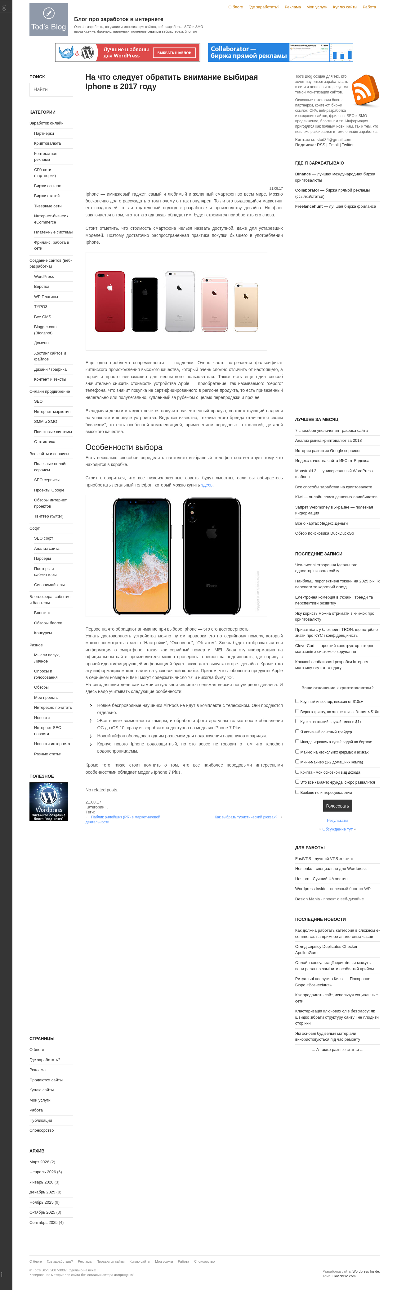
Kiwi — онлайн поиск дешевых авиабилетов (336, 497)
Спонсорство (41, 1130)
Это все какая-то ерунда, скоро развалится (337, 782)
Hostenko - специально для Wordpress (331, 868)
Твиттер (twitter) (49, 516)
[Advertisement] (184, 139)
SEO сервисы (47, 480)
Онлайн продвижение (49, 391)
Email (333, 145)
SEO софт (43, 538)
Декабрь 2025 (42, 1192)
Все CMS (42, 317)
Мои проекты (46, 697)
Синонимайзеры (49, 584)
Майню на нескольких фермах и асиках (334, 752)
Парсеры (42, 558)
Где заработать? (263, 7)
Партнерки (44, 133)
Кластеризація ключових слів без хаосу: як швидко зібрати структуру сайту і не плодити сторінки (337, 1017)
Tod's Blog (48, 19)
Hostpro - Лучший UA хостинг (322, 878)
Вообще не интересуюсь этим (326, 792)
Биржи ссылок (47, 185)
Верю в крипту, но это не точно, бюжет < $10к (339, 712)
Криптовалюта (47, 143)
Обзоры (41, 687)
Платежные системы (53, 232)
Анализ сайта (47, 548)
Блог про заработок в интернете (118, 19)
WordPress (44, 276)
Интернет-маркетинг (53, 411)
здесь (206, 484)
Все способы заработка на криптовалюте (333, 487)
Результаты (337, 820)
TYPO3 (40, 306)
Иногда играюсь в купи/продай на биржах (336, 742)
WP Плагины (46, 296)
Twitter (348, 145)
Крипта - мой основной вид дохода (330, 772)
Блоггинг (42, 612)
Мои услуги (317, 7)
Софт (34, 528)
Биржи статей (47, 195)
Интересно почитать (53, 707)
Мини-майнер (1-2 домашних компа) (331, 762)
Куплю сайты (345, 7)
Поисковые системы (53, 431)
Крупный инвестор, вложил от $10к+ (331, 701)
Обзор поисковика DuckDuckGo (324, 533)
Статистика (44, 441)
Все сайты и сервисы (49, 453)
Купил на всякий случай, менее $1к (330, 722)
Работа (369, 7)
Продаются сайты (46, 1080)
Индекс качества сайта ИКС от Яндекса (332, 460)
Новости (42, 717)
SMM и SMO (45, 421)
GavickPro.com (344, 1276)
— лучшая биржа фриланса (335, 206)
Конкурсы (43, 633)
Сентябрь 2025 (43, 1222)
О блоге (235, 7)
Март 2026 (39, 1162)
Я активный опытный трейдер (326, 732)
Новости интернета (52, 743)
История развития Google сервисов (328, 450)
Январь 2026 (41, 1182)
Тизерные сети (48, 206)
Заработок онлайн (46, 123)
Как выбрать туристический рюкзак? (246, 817)
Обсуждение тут (337, 829)
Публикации (40, 1120)
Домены (41, 343)
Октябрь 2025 (42, 1212)
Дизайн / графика (50, 369)
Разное (36, 645)
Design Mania (307, 899)
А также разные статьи (337, 1049)
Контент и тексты (50, 379)
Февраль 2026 (42, 1172)
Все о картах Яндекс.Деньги (321, 523)
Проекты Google (49, 490)
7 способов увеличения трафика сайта (331, 430)
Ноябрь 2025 (41, 1202)
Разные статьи (47, 754)
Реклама (293, 7)
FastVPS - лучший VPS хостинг (324, 858)
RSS (321, 145)
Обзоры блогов (48, 623)
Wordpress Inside (311, 888)
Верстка (41, 286)
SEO (38, 401)
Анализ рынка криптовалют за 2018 (328, 440)
